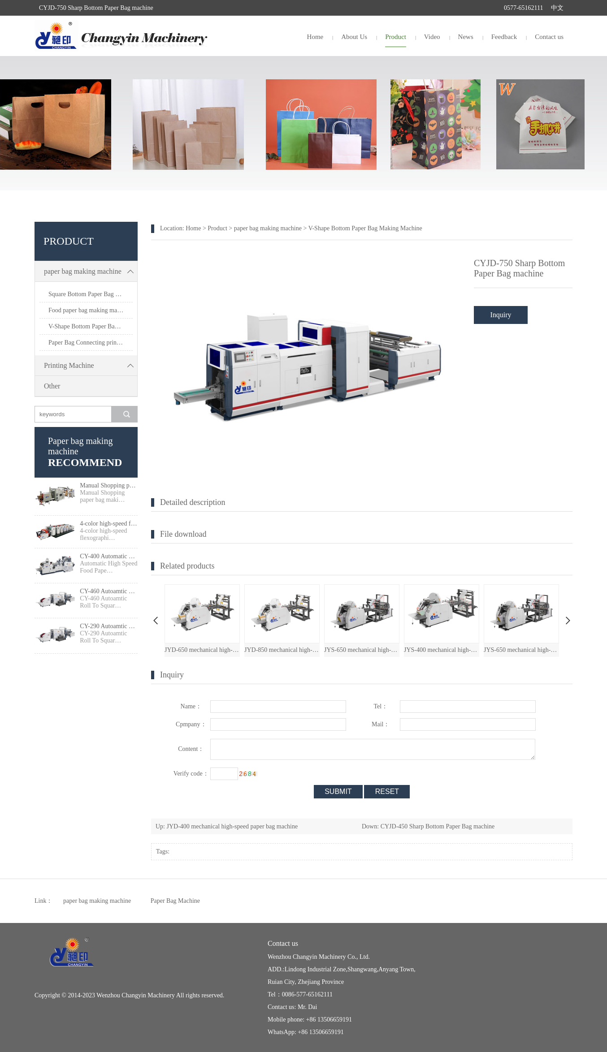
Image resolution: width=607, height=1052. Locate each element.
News (465, 36)
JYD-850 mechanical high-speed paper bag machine (282, 650)
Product (395, 36)
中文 (557, 7)
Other (52, 386)
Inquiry (500, 315)
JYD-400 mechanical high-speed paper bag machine (232, 826)
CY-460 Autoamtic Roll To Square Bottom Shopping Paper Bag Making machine (109, 591)
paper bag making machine (90, 271)
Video (432, 36)
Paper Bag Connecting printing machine (90, 342)
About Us (354, 36)
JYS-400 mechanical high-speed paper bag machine (441, 650)
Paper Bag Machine (175, 900)
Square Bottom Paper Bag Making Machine (90, 294)
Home (315, 36)
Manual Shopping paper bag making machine (109, 485)
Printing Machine (90, 365)
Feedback (504, 36)
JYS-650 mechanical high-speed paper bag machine (361, 650)
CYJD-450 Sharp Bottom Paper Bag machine (438, 826)
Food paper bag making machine (89, 310)
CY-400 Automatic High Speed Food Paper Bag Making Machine (109, 556)
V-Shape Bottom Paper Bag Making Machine (90, 326)
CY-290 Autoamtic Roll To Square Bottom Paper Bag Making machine (109, 626)
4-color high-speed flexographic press (109, 523)
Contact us (549, 36)
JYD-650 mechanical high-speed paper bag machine (202, 650)
